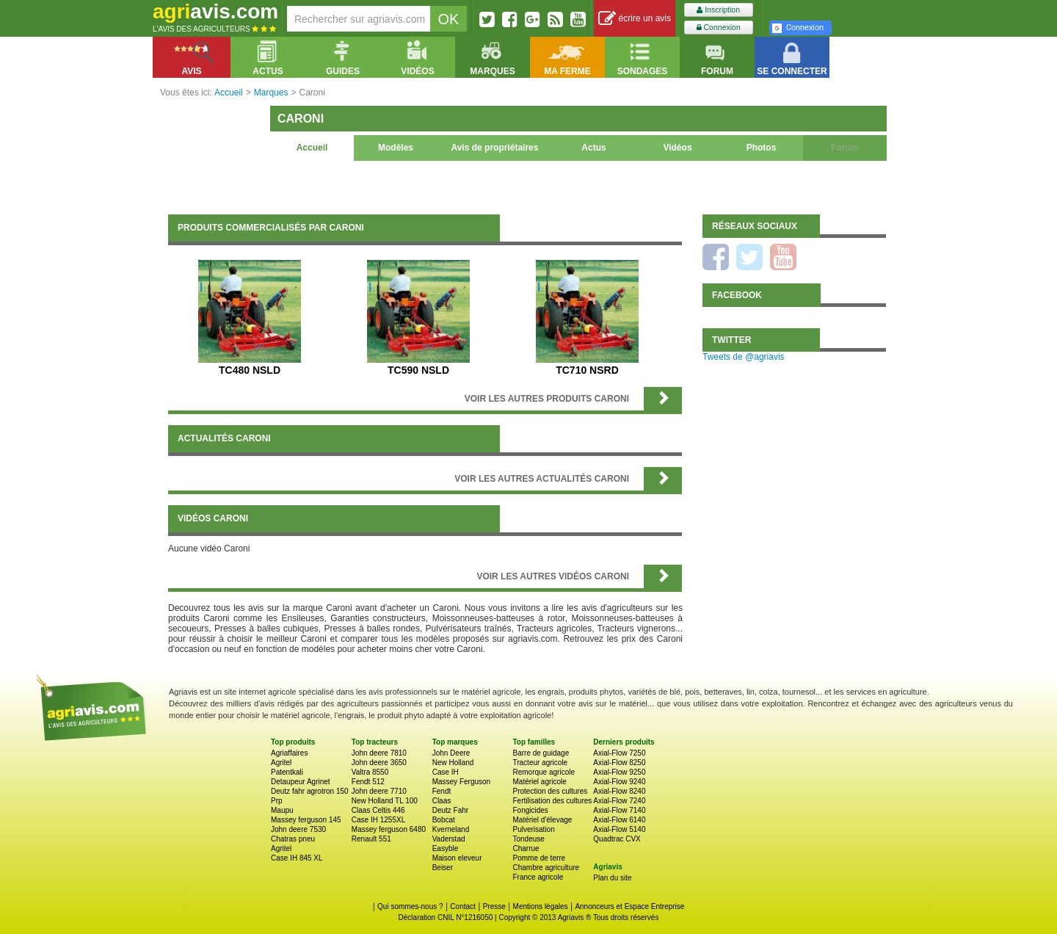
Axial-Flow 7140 (619, 810)
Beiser (442, 868)
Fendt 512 (368, 782)
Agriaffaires (289, 753)
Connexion (719, 27)
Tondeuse (528, 839)
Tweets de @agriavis (743, 357)
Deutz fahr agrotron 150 (310, 791)
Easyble (445, 848)
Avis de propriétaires (495, 147)
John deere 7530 (298, 829)
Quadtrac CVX (616, 839)
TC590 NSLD (418, 370)
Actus (593, 147)
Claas (441, 801)
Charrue (525, 848)
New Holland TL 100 (385, 801)
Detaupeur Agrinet (300, 782)
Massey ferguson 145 (306, 820)
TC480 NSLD (249, 370)
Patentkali (287, 772)
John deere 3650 (379, 763)
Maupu (282, 810)
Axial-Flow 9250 (619, 772)
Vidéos (677, 147)
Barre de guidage (540, 753)
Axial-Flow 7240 (619, 801)
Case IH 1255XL (378, 820)
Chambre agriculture (545, 868)
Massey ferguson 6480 (389, 829)
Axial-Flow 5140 (619, 829)
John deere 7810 (379, 753)
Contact (462, 906)
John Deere (451, 753)
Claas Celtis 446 (378, 810)
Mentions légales (540, 906)
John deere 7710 (379, 791)
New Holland (453, 763)
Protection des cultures (549, 791)
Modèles (395, 147)
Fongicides (530, 810)
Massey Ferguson (461, 782)
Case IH (445, 772)
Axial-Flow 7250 (619, 753)
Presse (494, 906)
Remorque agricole (543, 772)
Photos (762, 147)
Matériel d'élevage (542, 820)
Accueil (312, 147)
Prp (277, 801)
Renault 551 (371, 839)
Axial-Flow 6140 (619, 820)
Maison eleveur (457, 858)
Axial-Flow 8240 (619, 791)
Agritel (281, 763)
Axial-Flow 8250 (619, 763)
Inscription (718, 10)
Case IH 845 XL (297, 858)
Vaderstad (448, 839)
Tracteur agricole (539, 763)
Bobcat (443, 820)
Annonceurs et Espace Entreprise (629, 906)
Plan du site (612, 878)
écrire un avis (634, 18)
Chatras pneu (293, 839)
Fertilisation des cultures (552, 801)
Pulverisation (533, 829)
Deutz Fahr (450, 810)
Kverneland (451, 829)
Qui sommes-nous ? (410, 906)
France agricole (537, 877)
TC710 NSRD (587, 370)
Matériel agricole (539, 782)
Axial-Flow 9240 (619, 782)
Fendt (441, 791)
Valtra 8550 (370, 772)
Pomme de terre (538, 858)
